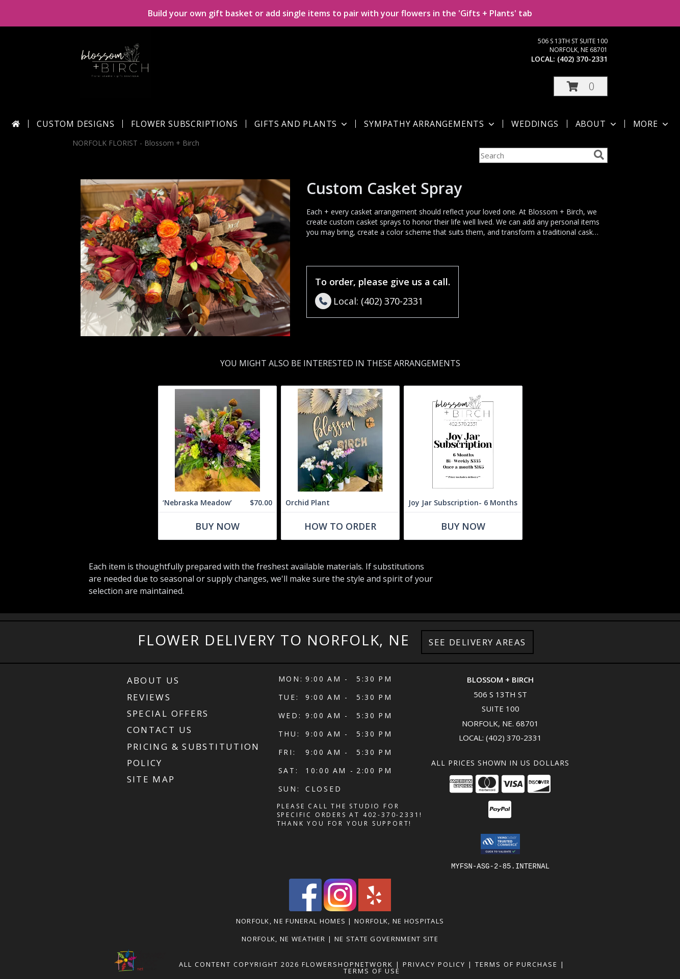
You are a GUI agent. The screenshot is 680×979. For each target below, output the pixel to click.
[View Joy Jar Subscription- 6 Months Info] (463, 440)
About (597, 123)
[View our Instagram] (340, 908)
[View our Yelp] (374, 908)
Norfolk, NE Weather (284, 938)
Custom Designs (75, 123)
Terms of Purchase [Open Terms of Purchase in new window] (516, 963)
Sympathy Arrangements (430, 123)
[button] (581, 86)
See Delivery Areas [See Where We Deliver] (477, 642)
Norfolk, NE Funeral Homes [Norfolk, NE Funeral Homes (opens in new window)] (291, 920)
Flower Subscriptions (184, 123)
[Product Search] (534, 155)
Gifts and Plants (301, 123)
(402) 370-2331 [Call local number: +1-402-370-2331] (582, 59)
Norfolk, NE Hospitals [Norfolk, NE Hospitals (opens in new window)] (399, 920)
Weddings (534, 123)
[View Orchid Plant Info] (340, 440)
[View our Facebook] (305, 908)
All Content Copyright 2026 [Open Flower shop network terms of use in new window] (239, 963)
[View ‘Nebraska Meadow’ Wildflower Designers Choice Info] (217, 440)
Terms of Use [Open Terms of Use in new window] (372, 970)
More (651, 123)
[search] (599, 154)
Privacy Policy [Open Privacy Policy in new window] (434, 963)
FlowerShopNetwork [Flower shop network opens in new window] (347, 963)
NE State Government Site (386, 938)
